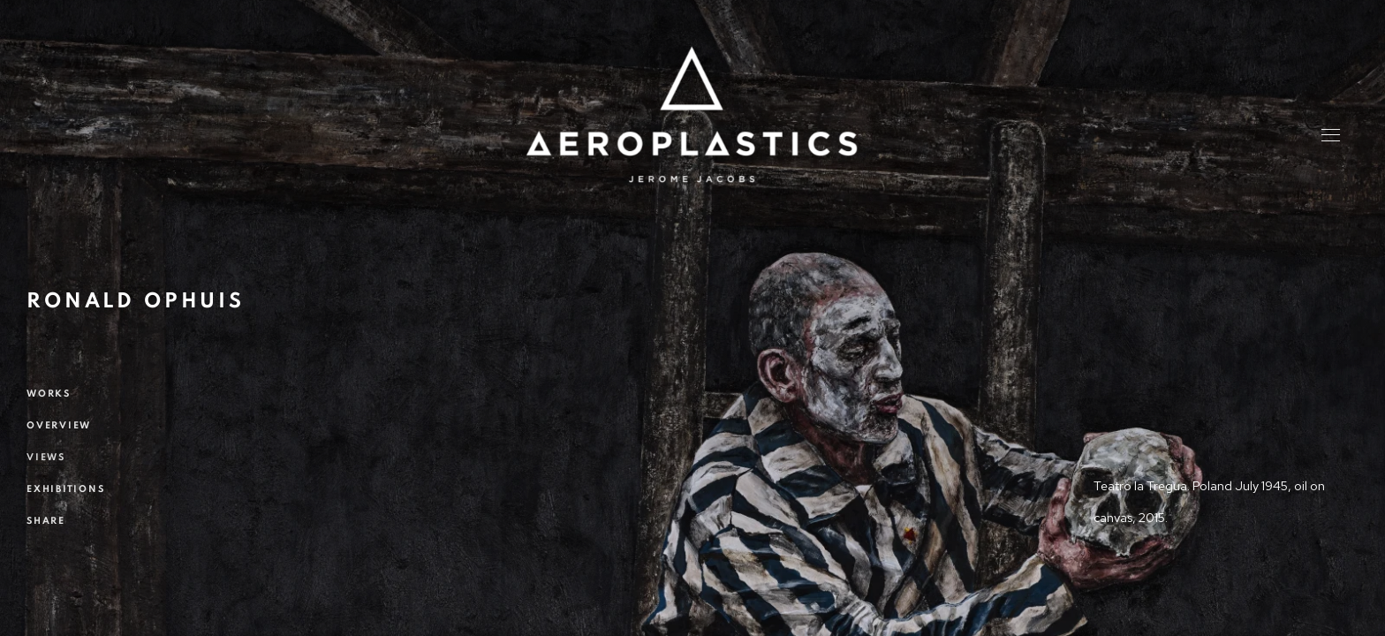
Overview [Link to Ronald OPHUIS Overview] (58, 425)
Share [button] (45, 521)
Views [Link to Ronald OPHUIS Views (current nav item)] (45, 457)
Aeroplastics (691, 114)
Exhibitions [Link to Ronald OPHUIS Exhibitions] (65, 489)
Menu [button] (1329, 137)
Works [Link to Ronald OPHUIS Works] (48, 393)
